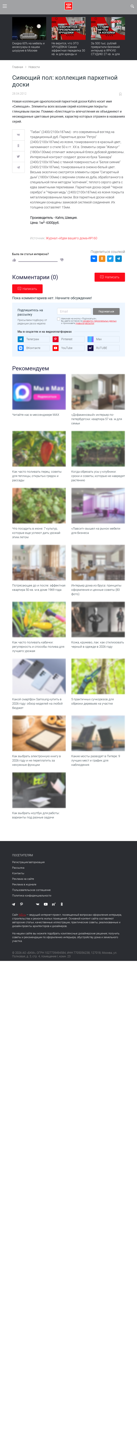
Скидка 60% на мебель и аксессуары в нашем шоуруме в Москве (28, 47)
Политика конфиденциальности (31, 917)
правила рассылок (85, 323)
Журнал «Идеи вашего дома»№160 (71, 238)
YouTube (62, 348)
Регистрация (20, 883)
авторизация (37, 883)
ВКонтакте (29, 348)
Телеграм (28, 339)
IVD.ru (22, 936)
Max (94, 339)
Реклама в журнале (24, 906)
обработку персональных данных (100, 321)
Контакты (18, 894)
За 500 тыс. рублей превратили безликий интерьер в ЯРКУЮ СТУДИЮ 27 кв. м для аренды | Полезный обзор (105, 52)
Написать (112, 277)
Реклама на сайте (23, 900)
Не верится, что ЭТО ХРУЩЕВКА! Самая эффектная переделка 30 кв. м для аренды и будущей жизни (68, 50)
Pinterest (62, 339)
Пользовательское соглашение (31, 911)
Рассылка (18, 889)
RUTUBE (97, 348)
